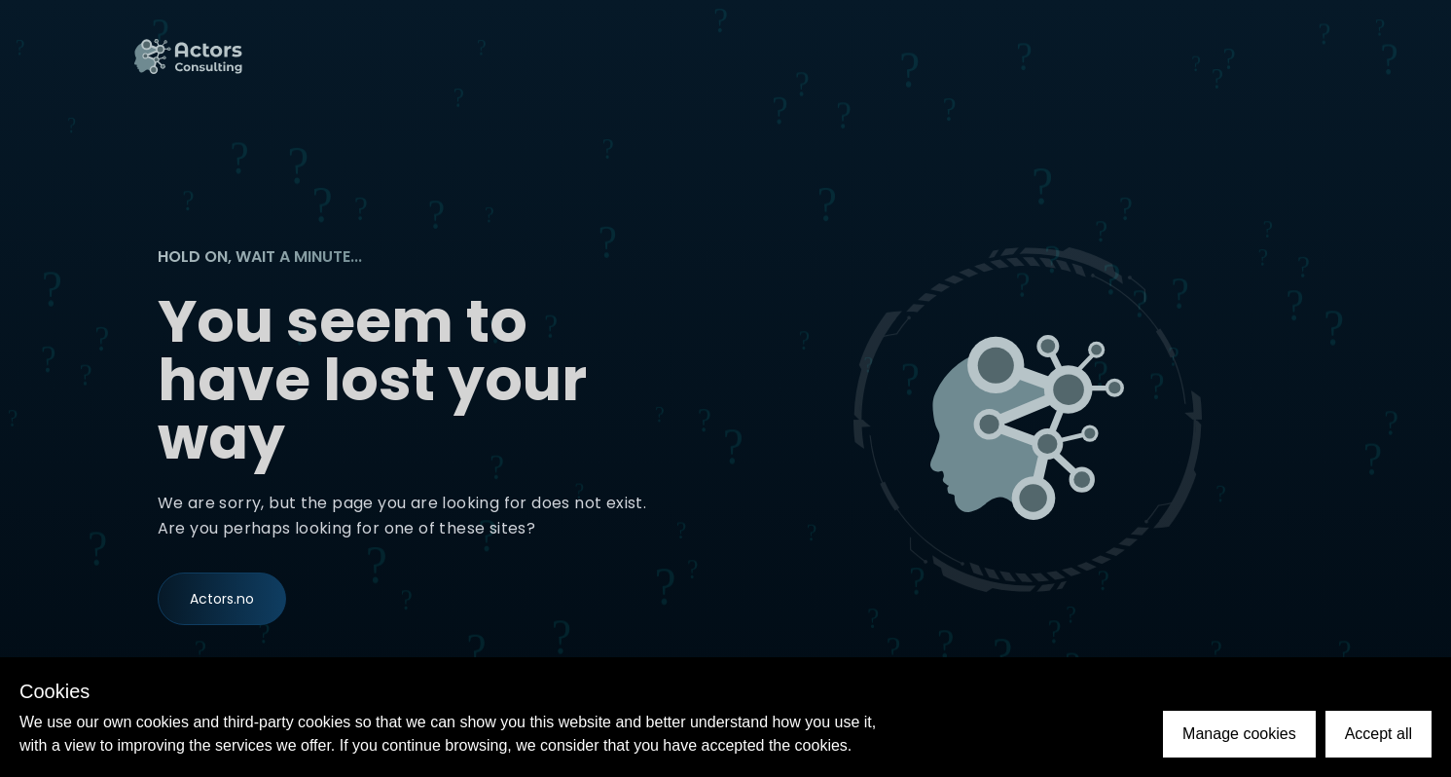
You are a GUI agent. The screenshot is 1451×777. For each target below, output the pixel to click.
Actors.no (222, 600)
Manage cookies (1239, 733)
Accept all (1378, 733)
